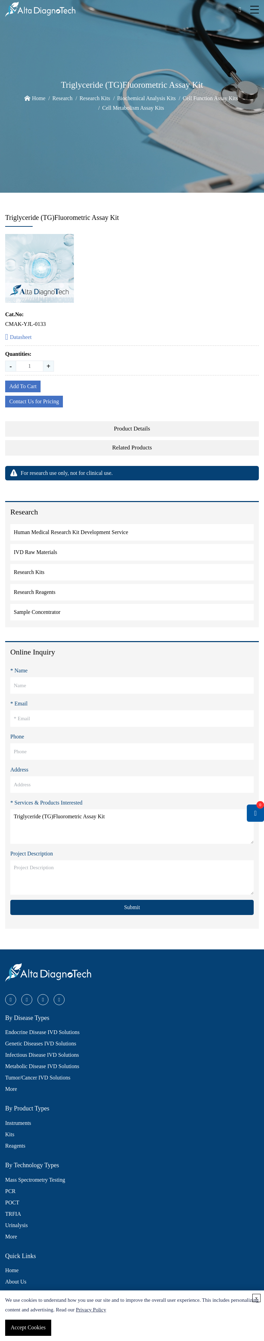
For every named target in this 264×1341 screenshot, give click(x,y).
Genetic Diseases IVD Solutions (40, 1043)
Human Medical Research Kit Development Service (71, 532)
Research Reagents (34, 592)
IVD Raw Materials (35, 552)
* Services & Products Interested (46, 803)
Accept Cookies (28, 1327)
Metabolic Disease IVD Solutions (42, 1066)
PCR (10, 1191)
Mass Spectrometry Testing (35, 1180)
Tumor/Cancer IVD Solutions (37, 1078)
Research (62, 98)
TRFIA (13, 1214)
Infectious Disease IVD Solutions (42, 1055)
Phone (17, 736)
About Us (15, 1282)
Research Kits (94, 98)
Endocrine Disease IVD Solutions (42, 1032)
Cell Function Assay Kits (210, 98)
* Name (19, 670)
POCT (12, 1202)
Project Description (31, 853)
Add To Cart (22, 386)
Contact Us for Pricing (34, 401)
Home (38, 98)
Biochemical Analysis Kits (146, 98)
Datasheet (18, 337)
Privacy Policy (91, 1309)
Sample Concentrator (37, 612)
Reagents (15, 1146)
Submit (132, 907)
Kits (9, 1134)
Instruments (18, 1123)
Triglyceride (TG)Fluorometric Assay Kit (132, 826)
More (11, 1089)
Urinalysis (16, 1225)
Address (19, 770)
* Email (19, 703)
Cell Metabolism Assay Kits (133, 108)
